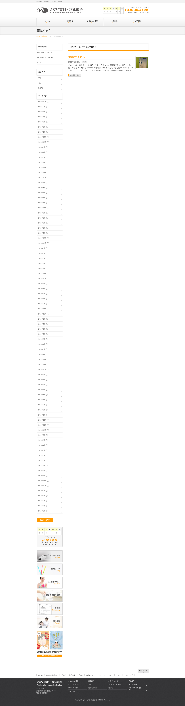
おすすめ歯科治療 (52, 675)
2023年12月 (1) (43, 137)
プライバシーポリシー (106, 675)
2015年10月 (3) (43, 486)
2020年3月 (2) (43, 263)
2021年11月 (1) (43, 208)
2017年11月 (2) (43, 364)
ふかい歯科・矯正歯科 (90, 700)
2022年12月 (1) (43, 167)
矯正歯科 (91, 681)
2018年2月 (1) (43, 354)
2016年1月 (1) (43, 476)
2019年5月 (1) (43, 299)
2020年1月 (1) (43, 268)
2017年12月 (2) (43, 359)
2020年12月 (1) (43, 238)
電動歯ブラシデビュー (77, 57)
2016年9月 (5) (43, 435)
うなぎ (39, 62)
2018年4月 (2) (43, 344)
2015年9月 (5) (43, 491)
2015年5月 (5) (43, 511)
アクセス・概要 (73, 688)
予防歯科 (131, 681)
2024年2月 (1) (43, 127)
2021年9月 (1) (43, 213)
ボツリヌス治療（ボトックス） (136, 688)
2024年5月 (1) (43, 112)
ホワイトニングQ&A (114, 684)
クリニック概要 (73, 681)
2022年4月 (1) (43, 203)
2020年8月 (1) (43, 253)
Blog (39, 78)
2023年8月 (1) (43, 147)
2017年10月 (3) (43, 369)
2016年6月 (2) (43, 450)
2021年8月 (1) (43, 218)
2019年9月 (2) (43, 283)
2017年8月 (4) (43, 380)
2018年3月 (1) (43, 349)
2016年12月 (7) (43, 420)
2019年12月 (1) (43, 273)
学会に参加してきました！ (45, 52)
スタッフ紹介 (72, 691)
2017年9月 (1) (43, 374)
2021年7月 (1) (43, 223)
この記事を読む (74, 75)
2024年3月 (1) (43, 122)
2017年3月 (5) (43, 405)
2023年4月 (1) (43, 152)
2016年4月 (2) (43, 460)
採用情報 (72, 675)
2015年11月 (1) (43, 481)
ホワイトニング (113, 681)
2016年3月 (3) (43, 465)
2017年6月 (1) (43, 390)
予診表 (80, 675)
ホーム (40, 675)
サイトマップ (128, 675)
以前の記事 (45, 520)
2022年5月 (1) (43, 198)
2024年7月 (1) (43, 107)
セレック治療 (132, 684)
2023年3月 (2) (43, 157)
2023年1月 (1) (43, 162)
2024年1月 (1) (43, 132)
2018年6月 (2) (43, 334)
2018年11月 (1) (43, 309)
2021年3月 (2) (43, 233)
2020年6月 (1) (43, 258)
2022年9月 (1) (43, 182)
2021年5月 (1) (43, 228)
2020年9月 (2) (43, 248)
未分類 (84, 62)
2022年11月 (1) (43, 172)
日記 (39, 83)
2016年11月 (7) (43, 425)
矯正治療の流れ (93, 688)
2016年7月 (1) (43, 445)
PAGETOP (143, 671)
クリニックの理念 (74, 684)
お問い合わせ (90, 675)
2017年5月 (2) (43, 395)
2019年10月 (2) (43, 278)
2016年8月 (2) (43, 440)
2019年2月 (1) (43, 304)
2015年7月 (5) (43, 501)
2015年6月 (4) (43, 506)
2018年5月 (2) (43, 339)
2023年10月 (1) (43, 142)
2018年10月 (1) (43, 314)
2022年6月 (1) (43, 193)
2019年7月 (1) (43, 294)
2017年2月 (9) (43, 410)
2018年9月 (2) (43, 319)
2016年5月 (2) (43, 455)
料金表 (110, 688)
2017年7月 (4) (43, 384)
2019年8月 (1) (43, 289)
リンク (118, 675)
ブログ (63, 675)
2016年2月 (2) (43, 470)
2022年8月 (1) (43, 188)
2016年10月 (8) (43, 430)
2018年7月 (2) (43, 329)
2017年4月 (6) (43, 400)
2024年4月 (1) (43, 117)
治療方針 (91, 684)
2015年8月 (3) (43, 496)
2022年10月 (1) (43, 177)
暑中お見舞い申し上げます (45, 57)
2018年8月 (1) (43, 324)
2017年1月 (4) (43, 415)
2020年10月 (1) (43, 243)
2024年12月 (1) (43, 102)
